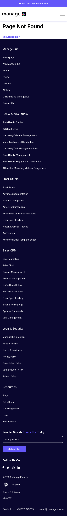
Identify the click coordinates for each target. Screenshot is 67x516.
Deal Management (12, 317)
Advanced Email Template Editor (19, 239)
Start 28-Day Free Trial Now (35, 3)
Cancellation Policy (12, 363)
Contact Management (14, 272)
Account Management (14, 278)
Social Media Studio (13, 122)
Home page (8, 57)
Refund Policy (10, 376)
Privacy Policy (10, 356)
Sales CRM (8, 265)
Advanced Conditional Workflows (19, 213)
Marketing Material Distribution (18, 142)
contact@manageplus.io (51, 509)
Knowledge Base (11, 408)
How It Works (9, 421)
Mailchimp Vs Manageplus (16, 96)
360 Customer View (13, 291)
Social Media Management (16, 155)
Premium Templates (13, 200)
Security (7, 498)
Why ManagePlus (11, 64)
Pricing (6, 77)
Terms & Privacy (11, 492)
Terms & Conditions (12, 350)
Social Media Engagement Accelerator (22, 161)
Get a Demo (9, 402)
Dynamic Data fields (13, 311)
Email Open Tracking (13, 220)
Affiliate (7, 90)
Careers (7, 83)
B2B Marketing (10, 129)
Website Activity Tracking (15, 226)
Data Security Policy (13, 369)
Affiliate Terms (10, 343)
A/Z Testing (9, 233)
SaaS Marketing (11, 259)
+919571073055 (25, 509)
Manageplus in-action (14, 337)
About (6, 70)
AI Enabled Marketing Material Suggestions (24, 168)
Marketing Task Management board (21, 148)
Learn (5, 415)
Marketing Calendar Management (20, 135)
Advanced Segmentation (15, 194)
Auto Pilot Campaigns (14, 207)
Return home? (11, 36)
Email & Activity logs (13, 304)
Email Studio (9, 187)
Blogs (5, 395)
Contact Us (8, 103)
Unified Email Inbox (12, 285)
